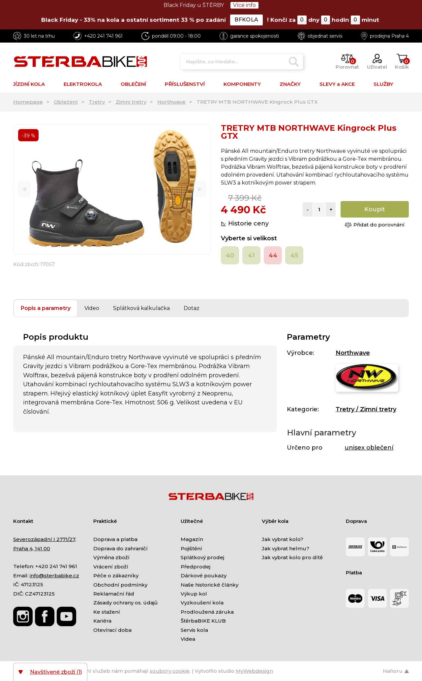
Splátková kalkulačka (141, 308)
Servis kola (194, 630)
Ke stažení (106, 612)
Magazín (192, 539)
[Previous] (24, 189)
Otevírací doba (112, 630)
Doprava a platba (115, 539)
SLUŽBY (383, 84)
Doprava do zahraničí (120, 548)
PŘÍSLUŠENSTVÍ (185, 84)
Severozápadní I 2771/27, (44, 539)
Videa (188, 639)
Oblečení (66, 102)
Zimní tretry (131, 102)
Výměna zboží (111, 557)
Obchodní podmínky (120, 585)
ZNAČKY (290, 84)
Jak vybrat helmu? (285, 548)
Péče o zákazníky (115, 575)
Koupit (374, 209)
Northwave (171, 102)
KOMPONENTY (242, 84)
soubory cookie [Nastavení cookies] (170, 671)
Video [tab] (91, 308)
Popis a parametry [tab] (46, 308)
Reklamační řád (113, 594)
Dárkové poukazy (203, 575)
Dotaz (191, 308)
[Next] (200, 189)
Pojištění (191, 548)
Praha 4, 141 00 (31, 548)
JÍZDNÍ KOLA (29, 84)
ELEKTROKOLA (83, 84)
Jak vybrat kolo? (282, 539)
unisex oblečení (369, 447)
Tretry (97, 102)
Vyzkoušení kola (202, 602)
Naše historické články (209, 585)
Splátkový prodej (202, 557)
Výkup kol (194, 594)
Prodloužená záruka (207, 612)
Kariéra (102, 621)
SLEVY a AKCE (337, 84)
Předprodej (195, 566)
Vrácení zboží (110, 566)
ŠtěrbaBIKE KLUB (203, 621)
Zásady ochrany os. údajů (125, 602)
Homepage (28, 102)
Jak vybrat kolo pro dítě (292, 557)
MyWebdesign (254, 671)
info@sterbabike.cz (54, 575)
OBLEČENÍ (133, 84)
